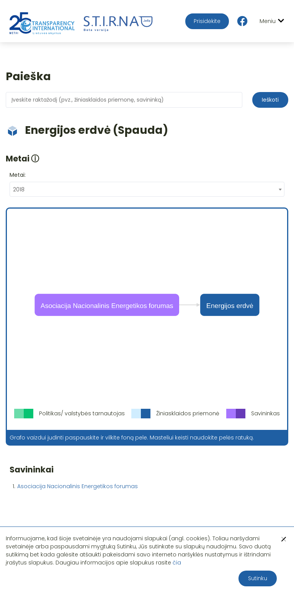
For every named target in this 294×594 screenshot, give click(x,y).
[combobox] (147, 189)
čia (177, 562)
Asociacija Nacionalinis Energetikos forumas (77, 486)
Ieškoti (270, 100)
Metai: (18, 175)
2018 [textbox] (18, 189)
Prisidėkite (207, 21)
